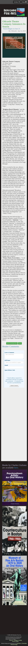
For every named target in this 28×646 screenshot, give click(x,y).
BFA (16, 605)
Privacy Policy (15, 641)
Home (24, 2)
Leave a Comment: (9, 352)
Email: (6, 365)
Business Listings (18, 640)
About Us (11, 640)
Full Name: (7, 360)
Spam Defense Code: (10, 370)
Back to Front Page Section (12, 343)
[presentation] (16, 374)
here (16, 467)
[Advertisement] (14, 425)
